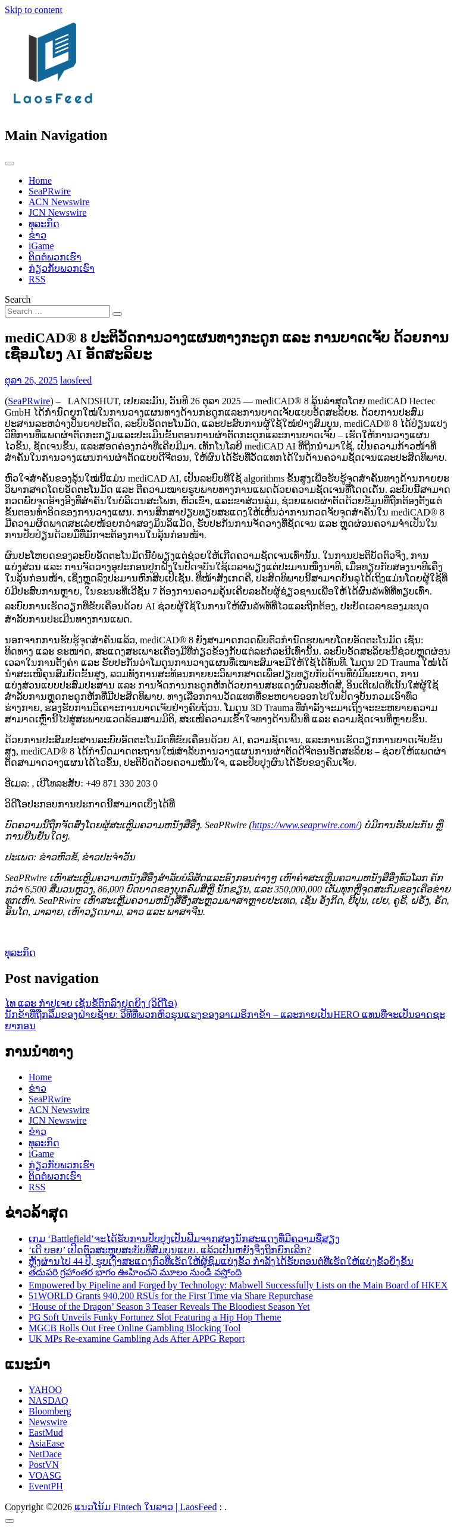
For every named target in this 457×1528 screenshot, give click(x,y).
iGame (41, 246)
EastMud (46, 1433)
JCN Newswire (57, 212)
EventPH (46, 1486)
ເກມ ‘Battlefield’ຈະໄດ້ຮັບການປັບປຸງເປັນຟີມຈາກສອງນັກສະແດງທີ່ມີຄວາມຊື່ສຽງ (184, 1239)
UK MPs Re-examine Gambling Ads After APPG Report (137, 1339)
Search (18, 299)
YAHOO (45, 1390)
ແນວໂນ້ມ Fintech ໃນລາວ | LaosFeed (145, 1507)
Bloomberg (50, 1411)
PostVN (44, 1465)
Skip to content (33, 10)
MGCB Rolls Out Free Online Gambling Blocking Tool (134, 1328)
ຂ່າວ (37, 235)
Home (40, 180)
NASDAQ (48, 1400)
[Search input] (57, 311)
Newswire (48, 1422)
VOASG (45, 1475)
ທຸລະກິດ (44, 224)
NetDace (45, 1454)
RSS (37, 279)
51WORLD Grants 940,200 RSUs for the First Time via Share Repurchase (171, 1296)
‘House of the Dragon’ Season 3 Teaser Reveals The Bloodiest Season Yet (169, 1306)
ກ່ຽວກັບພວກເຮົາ (62, 268)
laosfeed (76, 380)
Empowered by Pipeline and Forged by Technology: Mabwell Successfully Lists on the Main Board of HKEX (238, 1285)
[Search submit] (117, 314)
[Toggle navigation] (9, 163)
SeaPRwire (50, 191)
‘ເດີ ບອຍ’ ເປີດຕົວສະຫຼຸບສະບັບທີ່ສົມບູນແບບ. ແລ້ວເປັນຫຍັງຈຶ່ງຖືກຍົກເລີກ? (170, 1250)
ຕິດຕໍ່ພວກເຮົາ (55, 257)
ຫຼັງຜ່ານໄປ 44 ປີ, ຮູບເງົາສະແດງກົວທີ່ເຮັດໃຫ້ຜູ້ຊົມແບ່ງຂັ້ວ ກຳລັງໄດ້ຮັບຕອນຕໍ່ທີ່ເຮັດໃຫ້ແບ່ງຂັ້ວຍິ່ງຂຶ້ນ (221, 1261)
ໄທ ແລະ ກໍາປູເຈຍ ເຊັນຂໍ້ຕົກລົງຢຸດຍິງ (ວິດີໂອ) (91, 1003)
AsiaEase (46, 1443)
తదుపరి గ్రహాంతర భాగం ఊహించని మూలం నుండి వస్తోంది (135, 1272)
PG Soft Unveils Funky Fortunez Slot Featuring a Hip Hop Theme (155, 1317)
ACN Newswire (59, 202)
